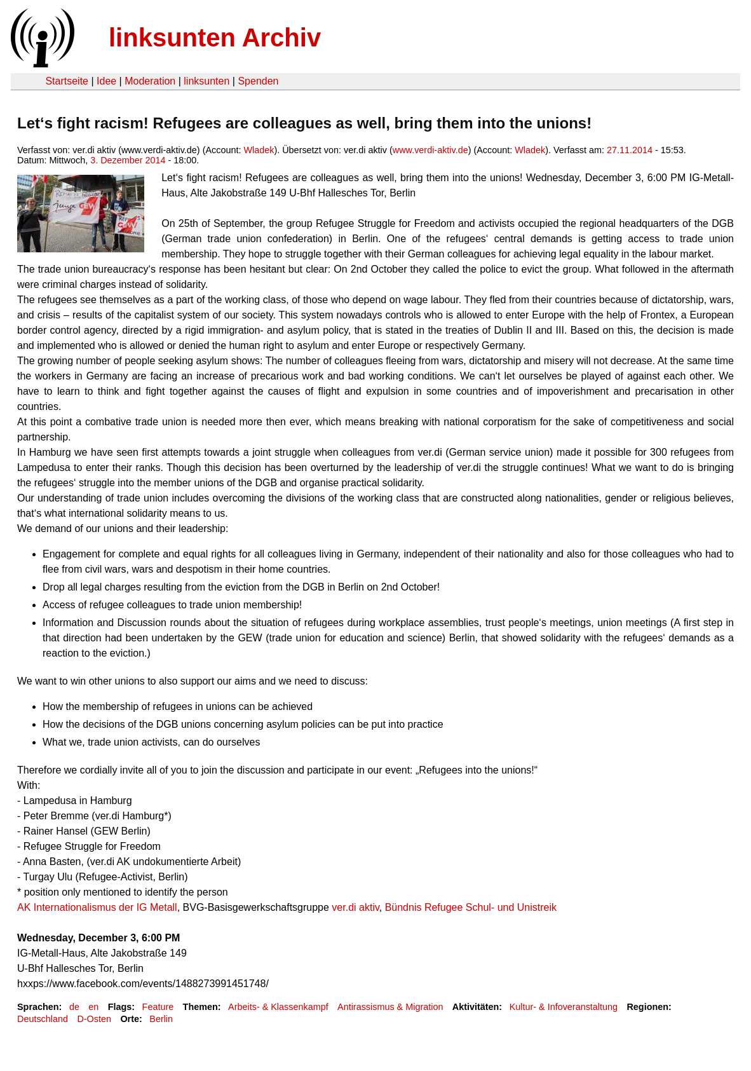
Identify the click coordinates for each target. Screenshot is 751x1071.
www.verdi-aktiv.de (430, 150)
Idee (106, 81)
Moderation (150, 81)
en (93, 1007)
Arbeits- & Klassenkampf (278, 1007)
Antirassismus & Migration (390, 1007)
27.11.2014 (630, 150)
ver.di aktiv (355, 907)
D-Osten (94, 1019)
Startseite (66, 81)
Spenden (258, 81)
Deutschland (42, 1019)
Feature (158, 1007)
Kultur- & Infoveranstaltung (564, 1007)
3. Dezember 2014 (127, 160)
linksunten (206, 81)
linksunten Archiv (215, 37)
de (74, 1007)
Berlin (161, 1019)
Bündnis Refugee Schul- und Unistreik (471, 907)
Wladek (258, 150)
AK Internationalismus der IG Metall (97, 907)
